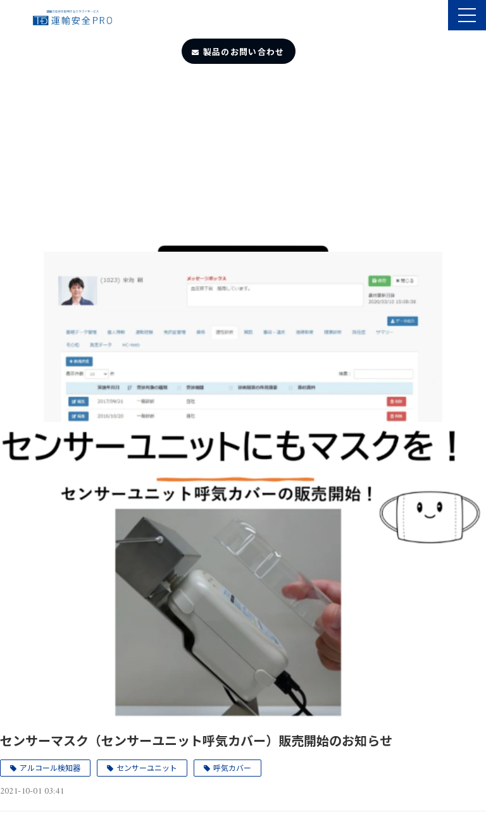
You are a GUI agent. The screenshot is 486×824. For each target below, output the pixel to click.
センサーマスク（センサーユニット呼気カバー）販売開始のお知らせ (196, 740)
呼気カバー (232, 767)
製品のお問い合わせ (244, 52)
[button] (467, 15)
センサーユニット (146, 767)
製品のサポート (437, 16)
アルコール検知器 (50, 767)
